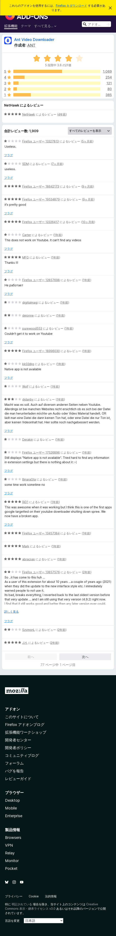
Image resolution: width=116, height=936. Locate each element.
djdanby (28, 399)
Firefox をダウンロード (71, 5)
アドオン (12, 709)
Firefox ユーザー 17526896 (41, 452)
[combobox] (96, 24)
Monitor (12, 861)
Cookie (34, 896)
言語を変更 (12, 920)
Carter (26, 235)
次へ (85, 657)
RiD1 (25, 502)
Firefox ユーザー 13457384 (41, 533)
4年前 (62, 114)
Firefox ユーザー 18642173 (40, 186)
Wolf (25, 386)
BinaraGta (29, 479)
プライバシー (13, 896)
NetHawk (28, 114)
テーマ (26, 26)
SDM (25, 164)
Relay (10, 853)
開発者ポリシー (18, 748)
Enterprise (13, 816)
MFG (25, 257)
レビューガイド (18, 778)
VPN (9, 845)
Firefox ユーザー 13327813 (40, 141)
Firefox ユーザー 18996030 (41, 351)
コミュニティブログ (22, 755)
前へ (30, 657)
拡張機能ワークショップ (25, 732)
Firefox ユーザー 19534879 (41, 199)
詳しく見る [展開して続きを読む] (11, 611)
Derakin (27, 439)
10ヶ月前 (88, 222)
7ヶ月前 (57, 164)
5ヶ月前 (87, 141)
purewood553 (32, 328)
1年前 (57, 235)
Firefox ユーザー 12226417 (40, 222)
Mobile (11, 808)
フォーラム (14, 763)
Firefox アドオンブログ (24, 724)
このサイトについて (22, 717)
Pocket (11, 868)
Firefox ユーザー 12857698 (41, 280)
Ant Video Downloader (34, 39)
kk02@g (28, 364)
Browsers (13, 837)
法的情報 (51, 896)
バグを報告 (14, 771)
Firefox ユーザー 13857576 (41, 572)
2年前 (86, 572)
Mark (25, 546)
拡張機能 (10, 26)
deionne (28, 315)
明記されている (22, 904)
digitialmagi (30, 302)
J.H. (24, 642)
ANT (31, 45)
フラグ (8, 155)
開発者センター (18, 740)
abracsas (28, 559)
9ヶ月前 (87, 186)
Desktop (12, 800)
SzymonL (28, 630)
